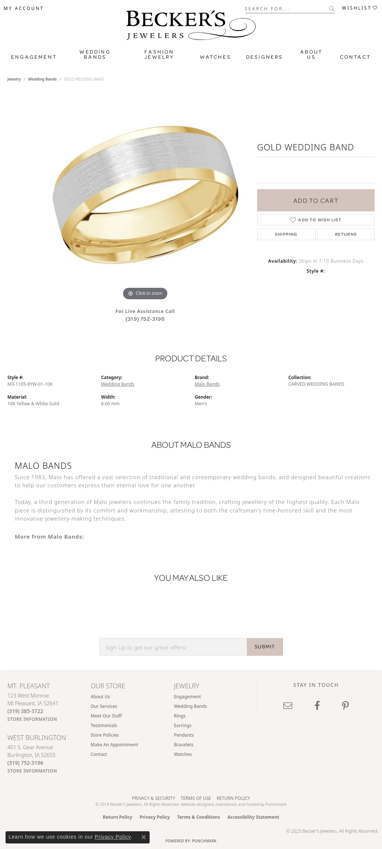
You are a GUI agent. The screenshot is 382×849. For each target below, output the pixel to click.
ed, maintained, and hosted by (237, 804)
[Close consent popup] (143, 837)
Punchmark (276, 804)
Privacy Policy (155, 817)
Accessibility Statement (253, 817)
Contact (355, 57)
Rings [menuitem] (180, 716)
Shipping (286, 234)
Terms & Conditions (198, 817)
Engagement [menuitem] (187, 696)
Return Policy (233, 798)
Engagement (34, 57)
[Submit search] (332, 8)
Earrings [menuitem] (183, 725)
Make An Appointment (114, 744)
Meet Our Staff (106, 716)
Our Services (104, 706)
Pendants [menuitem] (184, 735)
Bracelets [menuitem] (184, 744)
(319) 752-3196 (145, 319)
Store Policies (105, 735)
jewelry (14, 79)
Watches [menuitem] (183, 754)
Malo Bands (207, 384)
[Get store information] (32, 719)
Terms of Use (196, 798)
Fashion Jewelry (159, 54)
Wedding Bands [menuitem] (190, 706)
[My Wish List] (360, 8)
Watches (215, 57)
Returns (346, 234)
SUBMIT (265, 646)
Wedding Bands (94, 54)
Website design (195, 804)
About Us (311, 54)
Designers (264, 57)
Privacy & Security (153, 798)
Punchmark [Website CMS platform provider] (204, 840)
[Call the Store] (25, 711)
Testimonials (104, 725)
